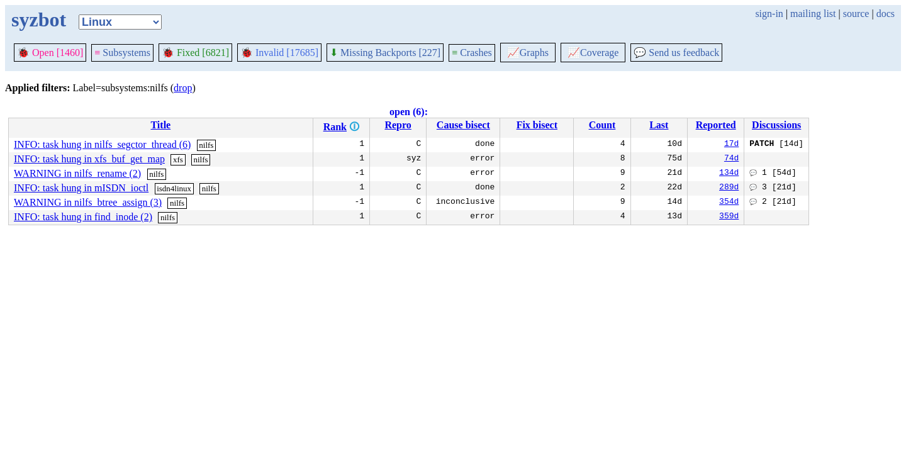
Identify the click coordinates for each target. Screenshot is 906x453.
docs (885, 13)
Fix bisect (537, 125)
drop (183, 87)
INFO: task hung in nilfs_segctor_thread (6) (102, 144)
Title (160, 125)
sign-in (769, 13)
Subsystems (122, 52)
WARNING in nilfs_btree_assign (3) (88, 202)
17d (731, 144)
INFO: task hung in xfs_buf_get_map (89, 159)
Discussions (776, 125)
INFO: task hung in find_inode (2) (83, 216)
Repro (397, 125)
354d (729, 202)
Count (602, 125)
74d (731, 159)
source (856, 13)
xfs (178, 159)
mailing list (813, 13)
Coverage (593, 52)
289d (729, 188)
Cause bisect (463, 125)
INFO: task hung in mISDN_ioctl (81, 187)
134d (729, 173)
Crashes (472, 52)
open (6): (408, 111)
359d (729, 217)
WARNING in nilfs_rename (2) (77, 173)
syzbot (38, 19)
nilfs (206, 145)
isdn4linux (174, 188)
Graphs (528, 52)
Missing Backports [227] (385, 52)
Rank (335, 126)
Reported (716, 125)
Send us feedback (676, 52)
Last (658, 125)
